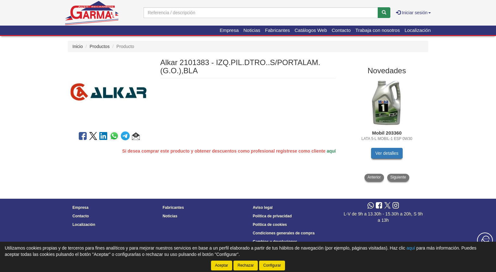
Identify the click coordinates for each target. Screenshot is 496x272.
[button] (136, 137)
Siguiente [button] (398, 177)
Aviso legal (263, 207)
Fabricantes (277, 30)
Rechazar (246, 265)
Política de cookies (270, 224)
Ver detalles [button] (386, 153)
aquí (331, 151)
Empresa (229, 30)
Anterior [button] (374, 177)
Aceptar (221, 265)
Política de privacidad (272, 216)
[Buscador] (261, 12)
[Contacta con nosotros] (485, 240)
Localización (418, 30)
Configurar (272, 265)
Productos (99, 46)
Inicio (77, 46)
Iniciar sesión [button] (413, 12)
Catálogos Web (310, 30)
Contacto (341, 30)
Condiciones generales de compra (283, 233)
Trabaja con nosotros (378, 30)
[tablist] (387, 130)
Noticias (252, 30)
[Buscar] (384, 12)
